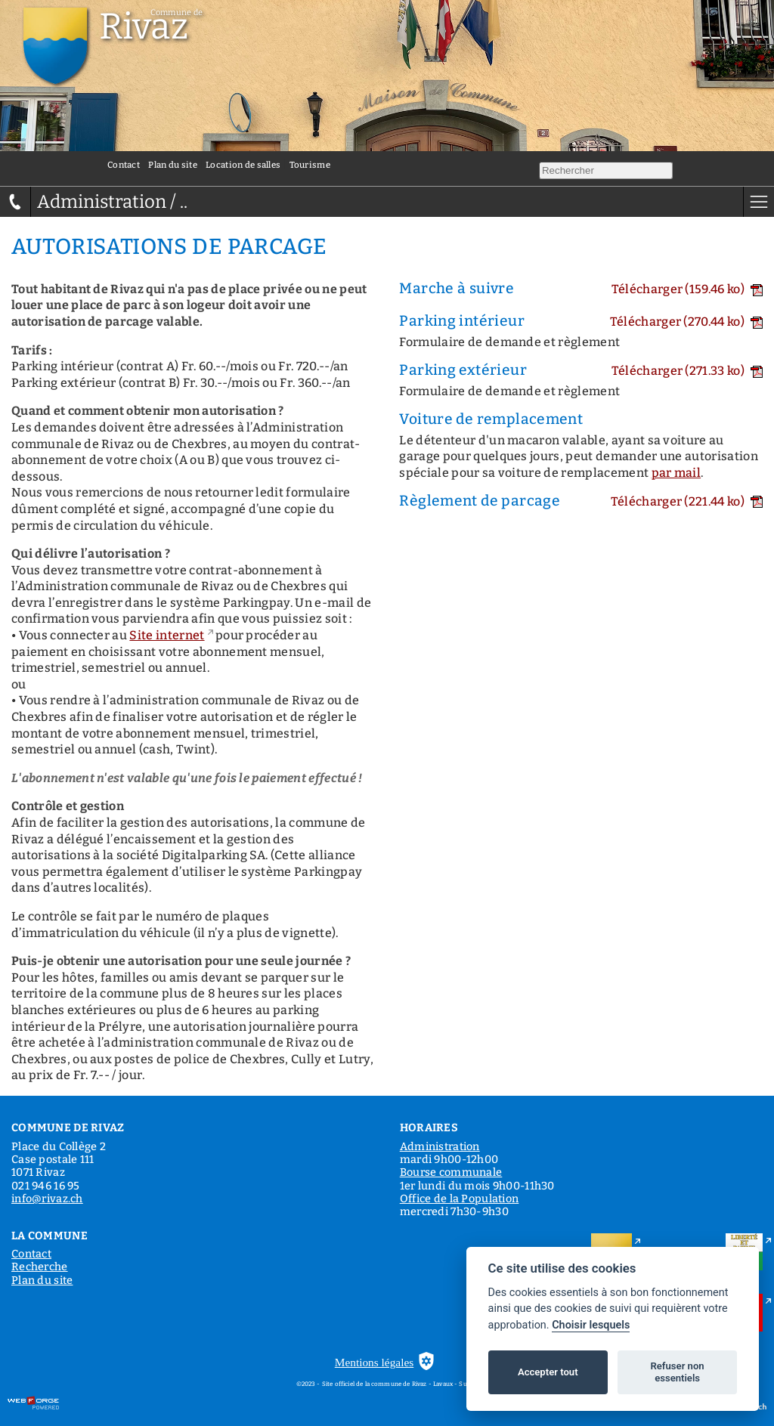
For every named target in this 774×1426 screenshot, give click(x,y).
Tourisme (309, 164)
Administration (440, 1146)
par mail (676, 473)
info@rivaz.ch (47, 1198)
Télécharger (687, 289)
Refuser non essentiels (677, 1372)
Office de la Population (459, 1198)
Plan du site (172, 164)
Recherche (39, 1267)
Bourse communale (451, 1172)
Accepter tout (548, 1372)
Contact (123, 164)
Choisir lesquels (591, 1325)
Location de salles (243, 164)
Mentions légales (374, 1362)
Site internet (166, 635)
